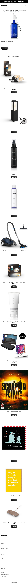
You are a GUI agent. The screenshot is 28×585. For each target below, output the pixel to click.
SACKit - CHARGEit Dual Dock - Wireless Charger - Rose (14, 522)
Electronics (3, 556)
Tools (2, 561)
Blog (2, 570)
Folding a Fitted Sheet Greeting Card (14, 495)
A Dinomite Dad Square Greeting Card (14, 457)
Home (2, 11)
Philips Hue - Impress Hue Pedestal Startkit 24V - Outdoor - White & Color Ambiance (14, 127)
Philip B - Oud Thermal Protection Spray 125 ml (14, 173)
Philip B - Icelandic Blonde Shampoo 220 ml (14, 211)
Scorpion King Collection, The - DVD (14, 411)
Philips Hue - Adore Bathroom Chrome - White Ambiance (14, 282)
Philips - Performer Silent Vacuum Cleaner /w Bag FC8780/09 (14, 250)
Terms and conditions (5, 574)
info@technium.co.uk (4, 548)
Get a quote (21, 1)
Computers (3, 554)
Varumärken (8, 41)
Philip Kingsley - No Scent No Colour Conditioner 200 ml (14, 321)
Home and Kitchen (4, 560)
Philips (11, 41)
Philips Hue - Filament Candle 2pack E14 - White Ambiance (14, 88)
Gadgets (2, 558)
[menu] (26, 5)
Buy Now (4, 48)
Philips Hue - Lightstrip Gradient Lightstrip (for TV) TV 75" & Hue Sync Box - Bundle (14, 361)
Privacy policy (3, 576)
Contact (2, 572)
